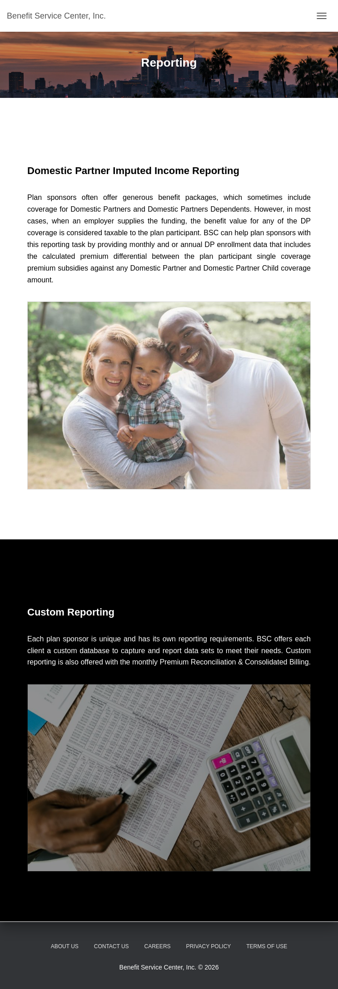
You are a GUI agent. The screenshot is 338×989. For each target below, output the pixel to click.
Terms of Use (266, 946)
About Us (65, 946)
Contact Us (111, 946)
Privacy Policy (208, 946)
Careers (157, 946)
